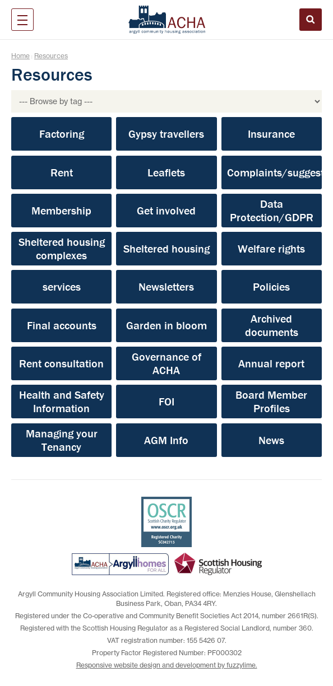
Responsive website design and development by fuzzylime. (166, 665)
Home (20, 56)
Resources (51, 56)
